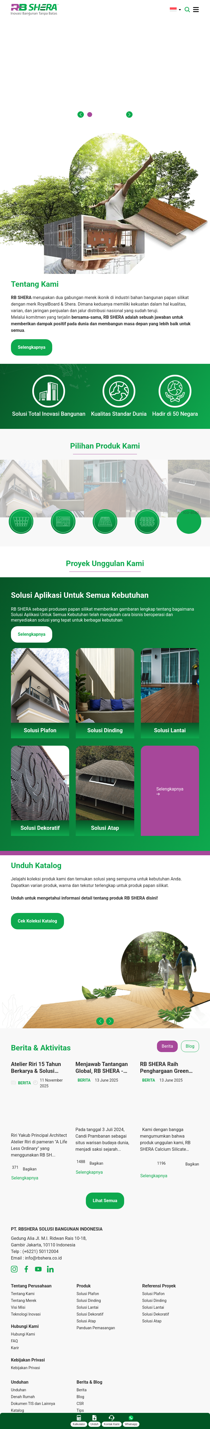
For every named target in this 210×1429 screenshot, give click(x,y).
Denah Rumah (23, 1355)
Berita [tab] (167, 1001)
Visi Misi (18, 1266)
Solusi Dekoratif (90, 1273)
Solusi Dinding (89, 1259)
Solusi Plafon (88, 1252)
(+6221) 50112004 (40, 1210)
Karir (15, 1306)
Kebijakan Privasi (25, 1326)
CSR (80, 1362)
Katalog (17, 1369)
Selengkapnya (31, 589)
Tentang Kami (22, 1252)
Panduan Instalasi (26, 1376)
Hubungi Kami (23, 1293)
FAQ (14, 1300)
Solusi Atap (86, 1280)
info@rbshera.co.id (43, 1216)
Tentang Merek (23, 1259)
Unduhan (18, 1348)
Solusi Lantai (87, 1266)
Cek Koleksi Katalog (37, 876)
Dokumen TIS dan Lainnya (33, 1362)
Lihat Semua (105, 1159)
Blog (80, 1355)
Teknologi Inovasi (25, 1273)
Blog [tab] (190, 1001)
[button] (80, 114)
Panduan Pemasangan (96, 1286)
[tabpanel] (105, 1078)
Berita (82, 1348)
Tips (80, 1369)
